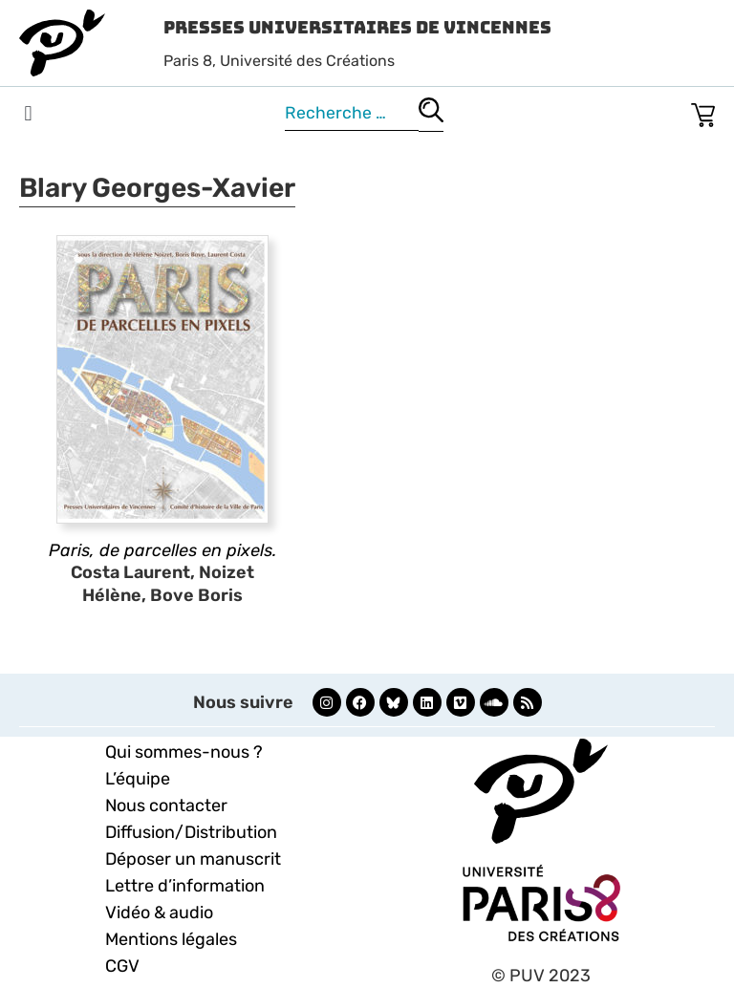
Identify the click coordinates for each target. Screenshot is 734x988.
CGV (122, 966)
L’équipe (137, 778)
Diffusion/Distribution (191, 832)
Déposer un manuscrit (193, 859)
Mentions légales (171, 939)
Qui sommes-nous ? (184, 751)
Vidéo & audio (159, 912)
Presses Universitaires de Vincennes (357, 27)
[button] (28, 114)
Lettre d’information (185, 885)
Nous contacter (166, 805)
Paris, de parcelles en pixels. (162, 550)
